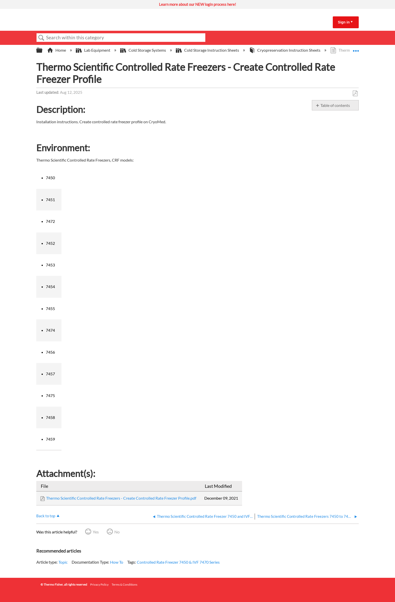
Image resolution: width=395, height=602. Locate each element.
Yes (96, 531)
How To (116, 562)
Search (41, 38)
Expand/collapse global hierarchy (42, 50)
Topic (63, 562)
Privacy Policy (99, 584)
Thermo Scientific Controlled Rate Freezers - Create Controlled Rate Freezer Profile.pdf (121, 498)
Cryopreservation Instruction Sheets (285, 50)
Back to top (45, 516)
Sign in (344, 22)
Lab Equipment (93, 50)
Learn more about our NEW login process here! (197, 4)
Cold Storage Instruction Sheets (208, 50)
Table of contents (335, 105)
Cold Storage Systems (143, 50)
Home (57, 50)
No (117, 531)
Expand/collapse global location (356, 48)
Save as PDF (355, 94)
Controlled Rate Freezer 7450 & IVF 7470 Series (178, 562)
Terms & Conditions (124, 584)
